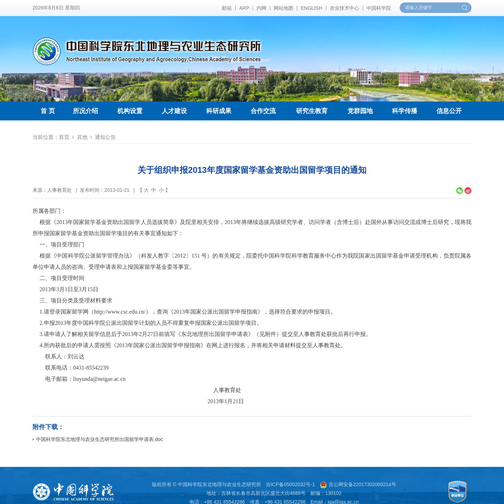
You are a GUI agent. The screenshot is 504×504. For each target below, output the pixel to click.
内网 (261, 8)
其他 (82, 137)
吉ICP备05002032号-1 (290, 484)
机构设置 (129, 110)
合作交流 (263, 110)
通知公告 (105, 137)
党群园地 (360, 110)
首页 (64, 137)
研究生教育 (312, 110)
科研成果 (218, 110)
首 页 (48, 110)
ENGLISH (311, 8)
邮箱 (227, 8)
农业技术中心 (344, 8)
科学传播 (404, 110)
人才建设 (174, 110)
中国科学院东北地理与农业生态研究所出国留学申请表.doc (98, 439)
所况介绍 (85, 110)
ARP (244, 8)
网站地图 (283, 8)
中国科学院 (378, 8)
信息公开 (449, 110)
